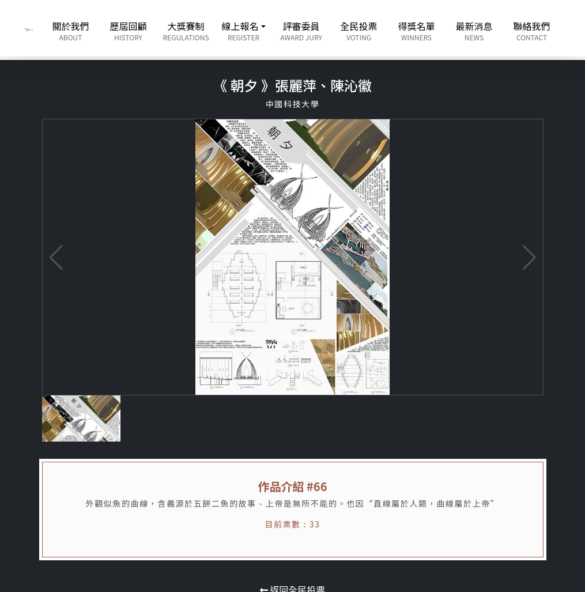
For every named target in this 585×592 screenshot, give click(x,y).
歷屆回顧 (128, 30)
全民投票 (359, 30)
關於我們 (71, 30)
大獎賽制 (186, 30)
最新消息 (474, 30)
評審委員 (301, 30)
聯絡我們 (532, 30)
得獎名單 (416, 30)
